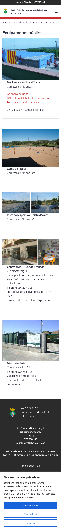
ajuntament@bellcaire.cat (30, 443)
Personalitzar (30, 514)
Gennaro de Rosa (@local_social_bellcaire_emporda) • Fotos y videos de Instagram (28, 98)
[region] (30, 501)
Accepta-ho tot (30, 505)
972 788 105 (30, 439)
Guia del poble (20, 22)
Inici (4, 22)
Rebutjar (30, 522)
